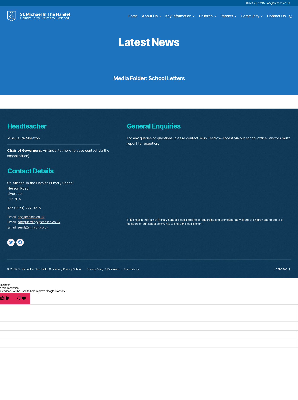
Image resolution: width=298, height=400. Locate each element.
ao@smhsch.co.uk (278, 3)
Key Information (178, 18)
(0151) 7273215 (255, 3)
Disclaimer (117, 274)
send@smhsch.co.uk (34, 232)
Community (250, 18)
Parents (226, 18)
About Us (150, 18)
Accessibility (135, 274)
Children (206, 18)
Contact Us (276, 18)
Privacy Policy (98, 274)
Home (133, 18)
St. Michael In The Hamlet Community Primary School (50, 274)
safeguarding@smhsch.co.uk (41, 227)
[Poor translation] (21, 303)
